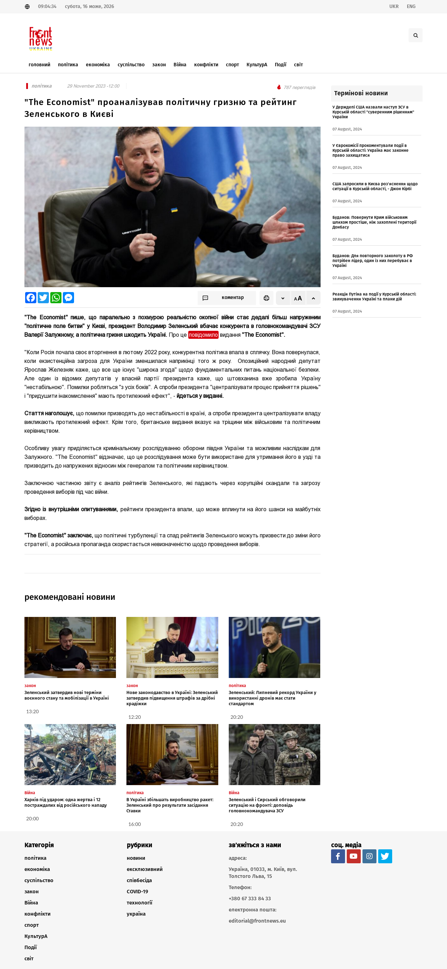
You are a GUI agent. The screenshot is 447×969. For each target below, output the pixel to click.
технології (139, 903)
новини (136, 858)
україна (136, 914)
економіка (37, 869)
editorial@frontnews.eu (257, 921)
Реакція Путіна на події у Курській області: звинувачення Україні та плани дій (374, 296)
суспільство (38, 880)
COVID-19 (137, 891)
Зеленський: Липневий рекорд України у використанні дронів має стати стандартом (272, 698)
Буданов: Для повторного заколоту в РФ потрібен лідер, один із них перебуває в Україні (372, 260)
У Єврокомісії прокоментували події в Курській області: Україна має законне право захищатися (370, 150)
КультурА (35, 936)
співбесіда (139, 880)
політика (35, 858)
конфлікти (37, 914)
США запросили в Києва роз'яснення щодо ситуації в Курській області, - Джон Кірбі (375, 186)
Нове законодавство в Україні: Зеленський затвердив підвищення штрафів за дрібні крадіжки (172, 698)
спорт (31, 925)
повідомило (203, 334)
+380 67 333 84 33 (250, 898)
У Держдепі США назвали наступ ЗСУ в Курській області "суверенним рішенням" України (373, 112)
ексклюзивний (145, 869)
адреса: (238, 858)
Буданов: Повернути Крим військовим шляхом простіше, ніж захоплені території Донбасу (374, 222)
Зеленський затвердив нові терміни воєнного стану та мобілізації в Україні (66, 695)
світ (29, 958)
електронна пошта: (253, 910)
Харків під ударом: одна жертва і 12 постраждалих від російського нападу (65, 802)
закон (31, 891)
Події (30, 947)
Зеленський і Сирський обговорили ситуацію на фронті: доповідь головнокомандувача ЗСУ (267, 805)
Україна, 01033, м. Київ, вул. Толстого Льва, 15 (263, 872)
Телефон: (240, 887)
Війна (31, 903)
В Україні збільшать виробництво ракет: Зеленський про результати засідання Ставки (169, 805)
